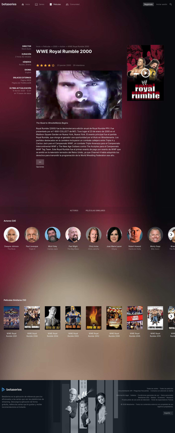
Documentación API (125, 391)
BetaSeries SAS (143, 397)
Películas (46, 46)
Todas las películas (166, 388)
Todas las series (152, 388)
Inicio (38, 46)
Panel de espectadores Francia (162, 400)
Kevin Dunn (26, 49)
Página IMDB (26, 80)
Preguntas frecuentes (141, 391)
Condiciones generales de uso (148, 395)
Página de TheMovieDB (21, 83)
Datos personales (167, 395)
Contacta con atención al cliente (161, 391)
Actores (74, 210)
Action (62, 46)
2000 (55, 46)
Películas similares (95, 210)
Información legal (123, 395)
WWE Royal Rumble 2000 (78, 46)
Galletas (133, 395)
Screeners (161, 397)
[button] (11, 240)
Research (170, 397)
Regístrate (148, 4)
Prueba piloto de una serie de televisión (136, 400)
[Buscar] (170, 4)
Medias (153, 397)
